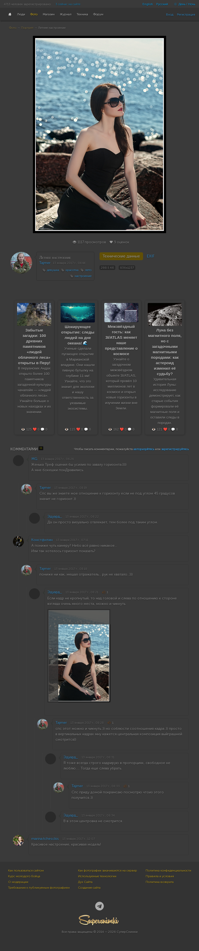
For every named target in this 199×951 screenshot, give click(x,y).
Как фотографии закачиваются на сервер (107, 870)
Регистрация (186, 14)
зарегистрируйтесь (175, 449)
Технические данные (121, 256)
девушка (53, 270)
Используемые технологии (97, 876)
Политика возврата (160, 882)
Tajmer (45, 263)
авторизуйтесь (143, 449)
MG (34, 459)
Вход (169, 14)
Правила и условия (160, 876)
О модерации (18, 882)
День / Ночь (183, 4)
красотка (72, 270)
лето (88, 270)
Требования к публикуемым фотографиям (39, 887)
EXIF (150, 256)
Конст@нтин (42, 540)
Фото (12, 28)
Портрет (27, 28)
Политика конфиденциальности (168, 870)
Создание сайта (89, 887)
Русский (162, 4)
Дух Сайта (85, 882)
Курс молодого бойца (24, 876)
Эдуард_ (54, 516)
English (148, 4)
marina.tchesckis (45, 839)
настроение (83, 276)
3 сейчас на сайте (67, 4)
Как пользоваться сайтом (26, 870)
